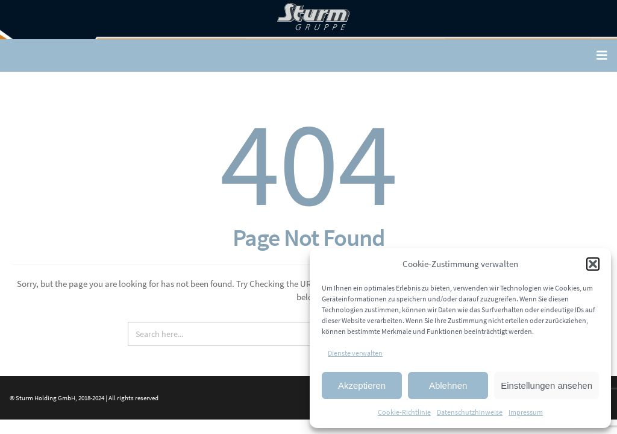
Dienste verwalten (355, 352)
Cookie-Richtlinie (404, 412)
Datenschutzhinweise (470, 412)
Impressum (526, 412)
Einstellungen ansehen (546, 385)
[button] (593, 264)
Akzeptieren (362, 385)
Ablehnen (448, 385)
